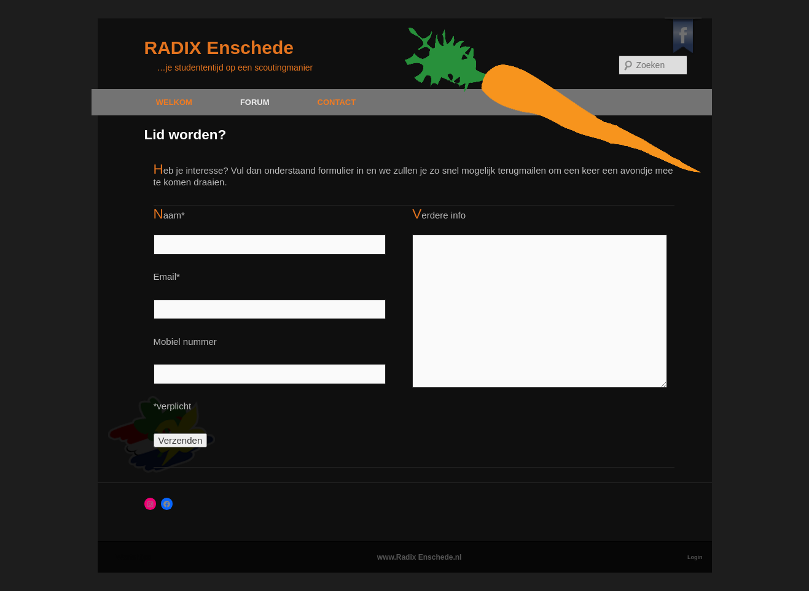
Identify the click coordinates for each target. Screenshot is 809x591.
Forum (255, 102)
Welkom (174, 102)
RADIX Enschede (219, 47)
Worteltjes (134, 557)
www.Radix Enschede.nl (419, 557)
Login (695, 557)
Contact (337, 102)
